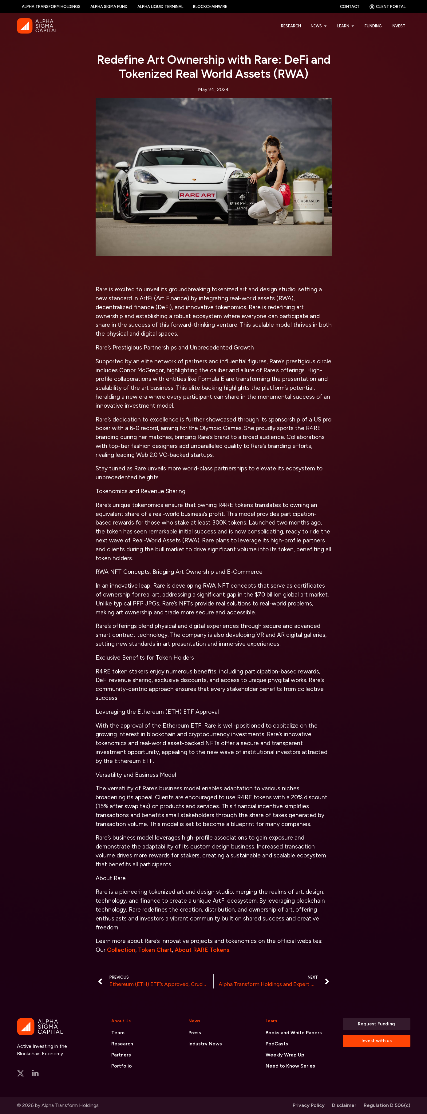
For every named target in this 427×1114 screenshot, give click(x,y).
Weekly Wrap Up (285, 1055)
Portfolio (121, 1066)
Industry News (205, 1044)
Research (122, 1044)
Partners (121, 1055)
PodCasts (277, 1044)
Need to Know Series (290, 1066)
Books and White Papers (294, 1033)
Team (118, 1033)
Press (194, 1033)
